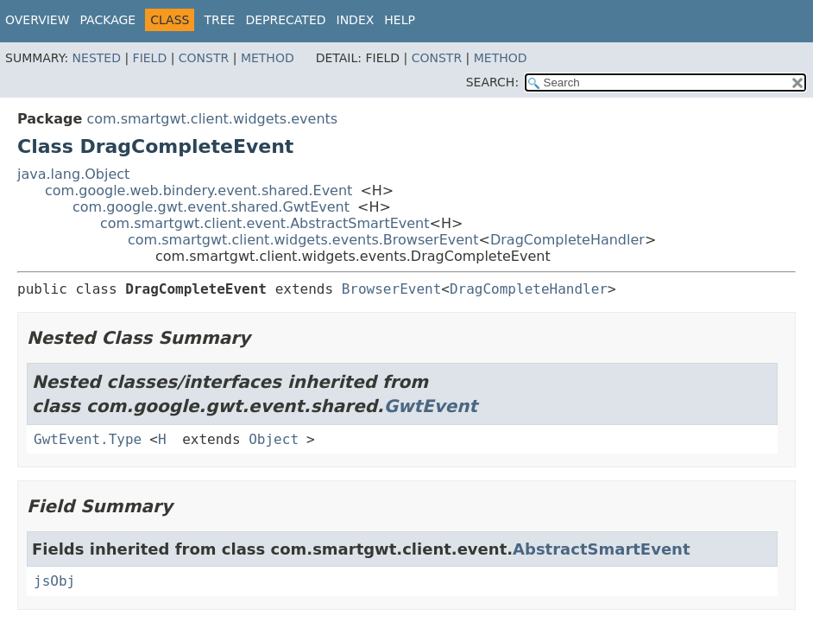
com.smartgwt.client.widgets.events (211, 119)
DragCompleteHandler (567, 240)
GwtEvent (431, 406)
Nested (96, 58)
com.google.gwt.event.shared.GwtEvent (211, 207)
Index (356, 20)
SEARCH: (492, 82)
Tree (219, 20)
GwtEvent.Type (88, 439)
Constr (204, 58)
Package (108, 20)
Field (150, 58)
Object (274, 439)
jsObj (54, 581)
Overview (37, 20)
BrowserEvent (392, 289)
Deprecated (285, 20)
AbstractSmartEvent (601, 549)
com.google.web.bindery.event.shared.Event (198, 190)
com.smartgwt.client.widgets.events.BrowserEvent (303, 240)
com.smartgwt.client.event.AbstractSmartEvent (265, 223)
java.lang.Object (73, 174)
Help (399, 20)
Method (267, 58)
